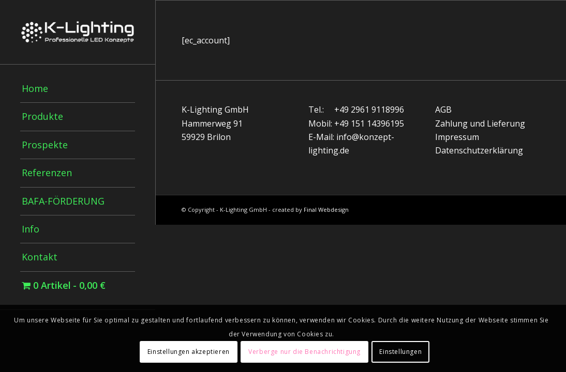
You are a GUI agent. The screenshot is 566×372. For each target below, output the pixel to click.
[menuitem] (77, 89)
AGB (443, 109)
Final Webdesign (326, 209)
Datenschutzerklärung (479, 150)
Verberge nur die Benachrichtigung (304, 351)
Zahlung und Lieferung (480, 123)
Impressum (457, 137)
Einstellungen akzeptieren (188, 351)
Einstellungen (400, 351)
